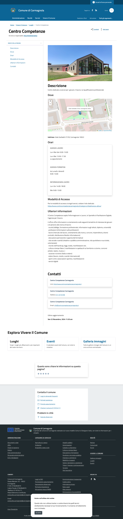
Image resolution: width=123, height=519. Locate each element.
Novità (92, 438)
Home (12, 25)
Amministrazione (14, 438)
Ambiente (38, 445)
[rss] (95, 10)
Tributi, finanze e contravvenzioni (73, 465)
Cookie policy (67, 482)
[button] (80, 113)
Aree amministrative (14, 453)
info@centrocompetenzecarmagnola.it (66, 305)
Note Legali (66, 487)
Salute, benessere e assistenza (72, 463)
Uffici (9, 445)
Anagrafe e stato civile (42, 448)
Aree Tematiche (13, 509)
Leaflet (99, 130)
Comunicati (93, 445)
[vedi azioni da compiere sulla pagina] (104, 29)
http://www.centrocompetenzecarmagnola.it (67, 284)
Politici (10, 450)
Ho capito (38, 513)
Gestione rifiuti (82, 18)
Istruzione (93, 18)
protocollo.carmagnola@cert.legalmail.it (20, 495)
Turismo (65, 468)
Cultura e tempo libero (70, 450)
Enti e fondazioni (13, 458)
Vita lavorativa (67, 470)
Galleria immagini (95, 458)
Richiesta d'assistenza (42, 487)
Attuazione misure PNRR (43, 489)
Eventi (92, 463)
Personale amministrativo (16, 455)
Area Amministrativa (30, 36)
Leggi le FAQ (39, 479)
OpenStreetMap (108, 130)
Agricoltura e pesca (41, 442)
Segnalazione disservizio (42, 484)
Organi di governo (13, 448)
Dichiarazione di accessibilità (72, 492)
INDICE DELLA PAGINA (25, 43)
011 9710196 (60, 295)
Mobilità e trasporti (69, 460)
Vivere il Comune (21, 25)
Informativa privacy (69, 484)
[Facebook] (91, 10)
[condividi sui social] (94, 29)
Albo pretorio (67, 489)
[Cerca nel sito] (111, 10)
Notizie (92, 442)
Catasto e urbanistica (69, 448)
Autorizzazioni (67, 445)
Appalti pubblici (67, 442)
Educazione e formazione (71, 453)
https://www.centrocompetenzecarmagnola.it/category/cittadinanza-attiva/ (74, 206)
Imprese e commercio (69, 458)
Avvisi (92, 448)
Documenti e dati (13, 442)
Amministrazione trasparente (72, 479)
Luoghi (31, 25)
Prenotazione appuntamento (44, 482)
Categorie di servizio (43, 438)
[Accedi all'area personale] (102, 2)
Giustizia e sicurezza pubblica (72, 455)
